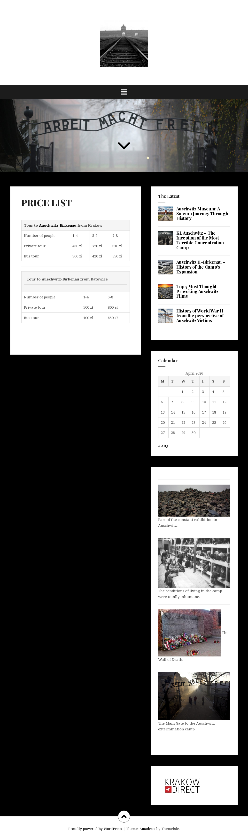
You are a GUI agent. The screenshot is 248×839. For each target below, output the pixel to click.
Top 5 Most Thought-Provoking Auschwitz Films (197, 291)
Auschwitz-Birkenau (58, 225)
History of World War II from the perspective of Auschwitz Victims (200, 315)
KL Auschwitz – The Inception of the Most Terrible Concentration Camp (200, 240)
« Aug (163, 445)
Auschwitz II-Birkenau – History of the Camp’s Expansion (200, 267)
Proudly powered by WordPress (95, 828)
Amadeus (147, 828)
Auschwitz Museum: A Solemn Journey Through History (202, 213)
